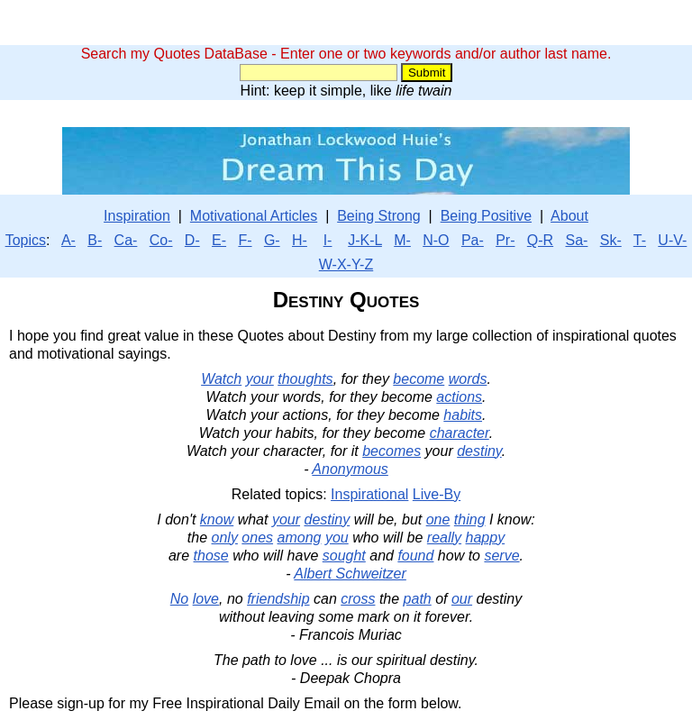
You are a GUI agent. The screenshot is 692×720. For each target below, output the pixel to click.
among (300, 537)
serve (501, 555)
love (206, 598)
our (461, 598)
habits (462, 415)
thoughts (305, 379)
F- (244, 240)
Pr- (505, 240)
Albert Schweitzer (350, 573)
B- (94, 240)
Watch (221, 379)
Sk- (611, 240)
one (438, 519)
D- (192, 240)
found (415, 555)
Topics (25, 240)
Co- (161, 240)
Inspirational (369, 494)
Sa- (576, 240)
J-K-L (365, 240)
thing (470, 519)
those (211, 555)
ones (257, 537)
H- (299, 240)
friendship (278, 598)
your (260, 379)
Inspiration (137, 215)
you (337, 537)
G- (272, 240)
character (459, 433)
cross (358, 598)
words (468, 379)
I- (327, 240)
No (179, 598)
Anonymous (350, 469)
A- (68, 240)
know (216, 519)
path (418, 598)
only (225, 537)
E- (219, 240)
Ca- (126, 240)
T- (639, 240)
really (444, 537)
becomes (391, 451)
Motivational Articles (253, 215)
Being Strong (379, 215)
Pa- (472, 240)
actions (459, 397)
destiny (479, 451)
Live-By (436, 494)
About (569, 215)
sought (344, 555)
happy (485, 537)
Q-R (540, 240)
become (418, 379)
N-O (436, 240)
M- (402, 240)
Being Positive (486, 215)
